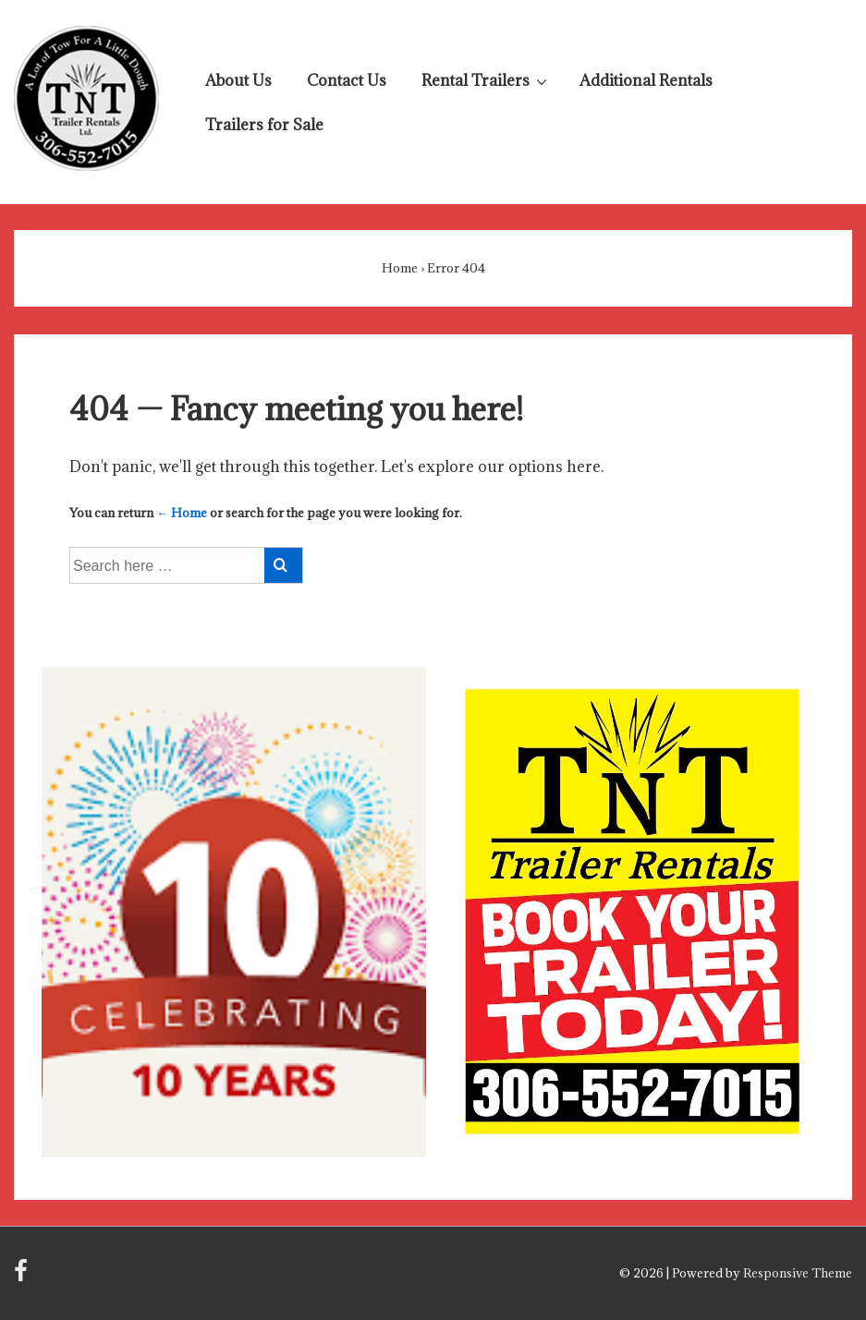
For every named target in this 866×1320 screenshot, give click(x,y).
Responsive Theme (797, 1273)
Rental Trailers (486, 79)
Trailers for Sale (264, 125)
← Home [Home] (181, 512)
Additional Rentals (646, 80)
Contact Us (346, 80)
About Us (238, 80)
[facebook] (23, 1276)
